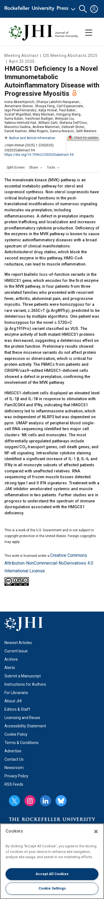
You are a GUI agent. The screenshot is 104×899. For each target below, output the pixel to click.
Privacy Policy (16, 776)
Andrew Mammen (46, 127)
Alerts (9, 667)
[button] (83, 9)
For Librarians (16, 692)
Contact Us (14, 759)
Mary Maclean (43, 114)
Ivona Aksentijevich (19, 102)
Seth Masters (86, 131)
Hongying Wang (68, 114)
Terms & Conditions (21, 742)
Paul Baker (67, 110)
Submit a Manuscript (22, 676)
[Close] (96, 831)
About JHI (13, 701)
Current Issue (16, 651)
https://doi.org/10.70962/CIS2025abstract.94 (38, 155)
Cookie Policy (15, 734)
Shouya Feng (45, 106)
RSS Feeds (13, 784)
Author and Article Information (29, 138)
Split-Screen (16, 167)
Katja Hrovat (48, 110)
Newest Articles (18, 642)
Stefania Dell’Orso (73, 123)
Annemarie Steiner (18, 106)
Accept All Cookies (52, 874)
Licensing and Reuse (22, 717)
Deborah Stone (73, 127)
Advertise (12, 751)
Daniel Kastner (15, 131)
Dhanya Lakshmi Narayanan (57, 102)
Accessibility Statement (25, 726)
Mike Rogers (38, 131)
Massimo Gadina (17, 127)
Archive (11, 659)
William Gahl (47, 123)
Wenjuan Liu (64, 119)
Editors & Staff (17, 709)
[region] (52, 861)
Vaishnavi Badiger (39, 119)
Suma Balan (13, 119)
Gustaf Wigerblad (17, 114)
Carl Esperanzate (70, 106)
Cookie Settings (52, 888)
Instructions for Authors (25, 684)
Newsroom (14, 767)
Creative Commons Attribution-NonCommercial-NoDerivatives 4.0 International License (48, 563)
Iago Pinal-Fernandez (20, 110)
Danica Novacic (62, 131)
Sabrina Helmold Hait (20, 123)
